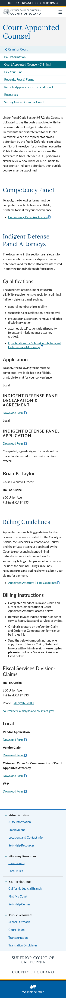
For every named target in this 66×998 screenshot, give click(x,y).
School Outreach (19, 922)
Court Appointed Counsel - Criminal (27, 64)
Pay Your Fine (13, 72)
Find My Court (17, 896)
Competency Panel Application (28, 217)
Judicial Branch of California (33, 3)
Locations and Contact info (25, 837)
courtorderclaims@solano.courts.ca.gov (28, 711)
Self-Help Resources (21, 845)
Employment (16, 830)
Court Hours (16, 930)
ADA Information (19, 822)
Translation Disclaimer (22, 945)
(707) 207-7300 (23, 703)
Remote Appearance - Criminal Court (28, 87)
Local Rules (15, 871)
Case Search (16, 863)
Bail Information (15, 57)
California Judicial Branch (25, 888)
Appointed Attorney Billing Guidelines (32, 583)
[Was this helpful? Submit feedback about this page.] (33, 989)
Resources (11, 94)
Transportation (18, 937)
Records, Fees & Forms (19, 79)
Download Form (13, 413)
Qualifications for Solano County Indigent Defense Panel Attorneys (34, 345)
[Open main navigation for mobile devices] (60, 12)
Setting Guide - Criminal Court (24, 102)
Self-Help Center (19, 904)
